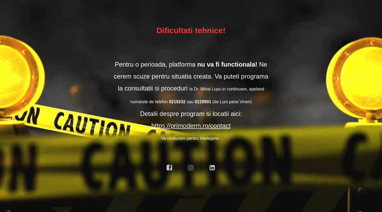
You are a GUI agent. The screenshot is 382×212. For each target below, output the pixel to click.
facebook (169, 168)
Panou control (191, 196)
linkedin (212, 168)
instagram (191, 168)
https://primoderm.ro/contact (191, 125)
